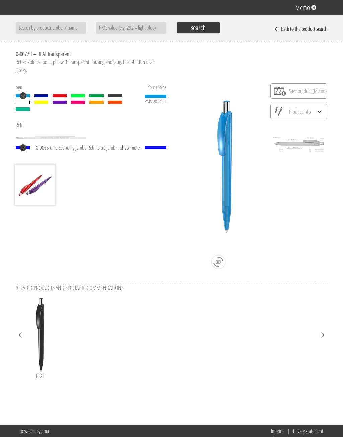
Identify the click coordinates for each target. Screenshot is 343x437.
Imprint (277, 431)
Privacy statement (308, 431)
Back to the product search (300, 29)
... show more (128, 147)
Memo (305, 7)
